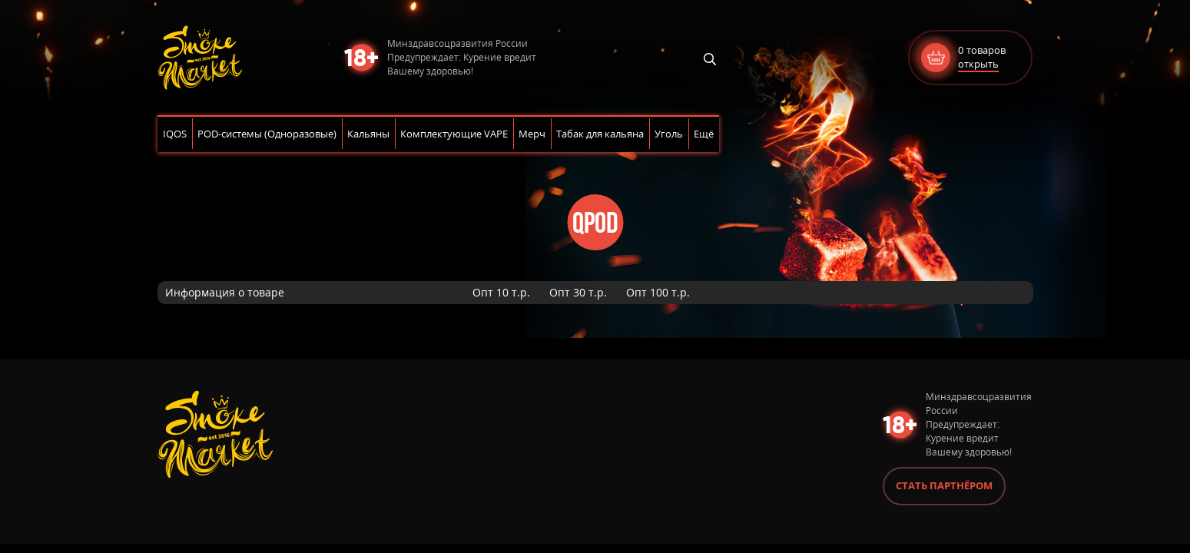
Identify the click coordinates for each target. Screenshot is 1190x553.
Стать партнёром (944, 485)
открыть (978, 64)
